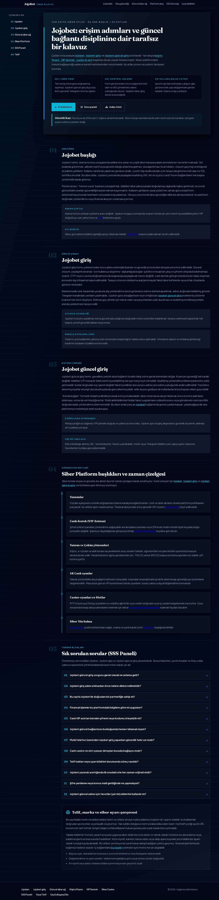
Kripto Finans (76, 889)
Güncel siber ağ (139, 3)
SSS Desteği (172, 3)
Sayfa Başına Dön (59, 894)
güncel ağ (132, 234)
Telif (15, 54)
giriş (100, 217)
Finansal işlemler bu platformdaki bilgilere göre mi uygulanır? (106, 707)
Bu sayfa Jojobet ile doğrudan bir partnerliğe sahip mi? (102, 696)
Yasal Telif (41, 894)
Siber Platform (20, 41)
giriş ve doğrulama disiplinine (144, 607)
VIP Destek (92, 889)
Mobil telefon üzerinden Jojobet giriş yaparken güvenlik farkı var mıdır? (112, 739)
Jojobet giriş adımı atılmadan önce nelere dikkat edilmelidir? (105, 685)
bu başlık (116, 847)
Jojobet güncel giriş (117, 55)
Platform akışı (157, 3)
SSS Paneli (18, 48)
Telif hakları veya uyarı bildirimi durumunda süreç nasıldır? (104, 761)
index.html (113, 107)
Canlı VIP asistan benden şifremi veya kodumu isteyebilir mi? (106, 718)
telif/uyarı (148, 627)
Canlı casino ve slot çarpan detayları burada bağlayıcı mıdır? (106, 750)
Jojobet (39, 4)
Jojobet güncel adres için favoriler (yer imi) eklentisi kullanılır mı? (108, 794)
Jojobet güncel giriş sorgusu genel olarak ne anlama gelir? (104, 675)
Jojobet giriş (19, 28)
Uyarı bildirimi (188, 3)
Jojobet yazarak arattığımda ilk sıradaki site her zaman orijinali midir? (110, 772)
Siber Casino (108, 889)
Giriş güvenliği (122, 3)
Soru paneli (89, 107)
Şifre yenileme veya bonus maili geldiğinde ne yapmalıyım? (104, 783)
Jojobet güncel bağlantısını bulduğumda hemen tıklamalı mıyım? (108, 729)
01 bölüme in (63, 107)
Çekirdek (108, 3)
